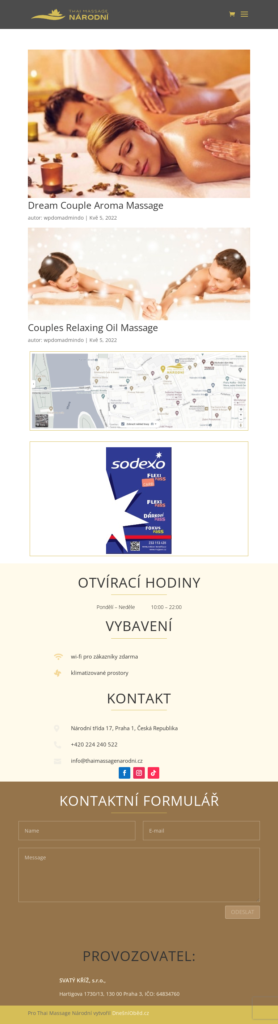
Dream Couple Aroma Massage (96, 205)
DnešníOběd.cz (131, 1013)
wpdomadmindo (64, 217)
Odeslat (242, 911)
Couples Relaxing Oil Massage (93, 327)
